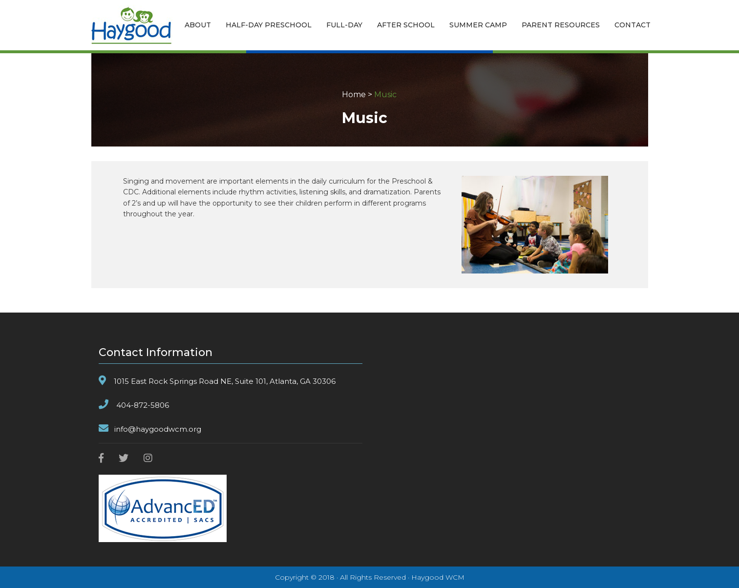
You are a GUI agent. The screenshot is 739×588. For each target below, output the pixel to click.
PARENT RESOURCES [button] (561, 25)
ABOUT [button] (198, 25)
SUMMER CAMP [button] (478, 25)
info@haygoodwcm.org (157, 429)
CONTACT (632, 25)
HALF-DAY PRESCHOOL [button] (269, 25)
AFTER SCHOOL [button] (406, 25)
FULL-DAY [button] (344, 25)
